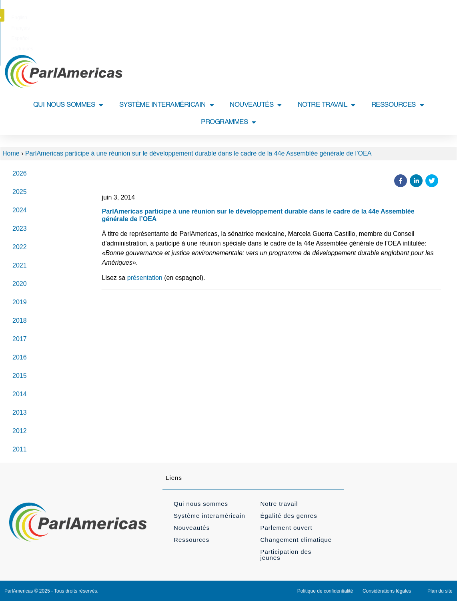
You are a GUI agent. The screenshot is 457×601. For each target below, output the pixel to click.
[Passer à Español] (242, 17)
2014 (19, 394)
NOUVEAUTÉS (256, 105)
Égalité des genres (288, 515)
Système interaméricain (209, 515)
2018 (19, 320)
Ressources (191, 539)
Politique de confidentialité (325, 591)
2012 (19, 430)
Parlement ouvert (286, 527)
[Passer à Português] (270, 17)
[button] (445, 15)
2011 (19, 449)
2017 (19, 338)
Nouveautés (192, 527)
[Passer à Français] (216, 17)
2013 (19, 412)
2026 (19, 173)
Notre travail (279, 503)
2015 (19, 375)
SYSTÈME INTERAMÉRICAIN (166, 105)
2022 (19, 247)
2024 (19, 210)
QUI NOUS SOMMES (68, 105)
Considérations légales (387, 591)
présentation (144, 277)
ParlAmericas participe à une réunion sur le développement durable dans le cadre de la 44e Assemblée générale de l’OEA (198, 153)
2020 (19, 283)
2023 (19, 228)
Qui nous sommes (201, 503)
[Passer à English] (191, 17)
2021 (19, 265)
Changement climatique (296, 539)
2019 (19, 302)
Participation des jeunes (285, 554)
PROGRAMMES (228, 122)
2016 (19, 357)
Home (11, 153)
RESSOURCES (397, 105)
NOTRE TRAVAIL (326, 105)
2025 (19, 191)
